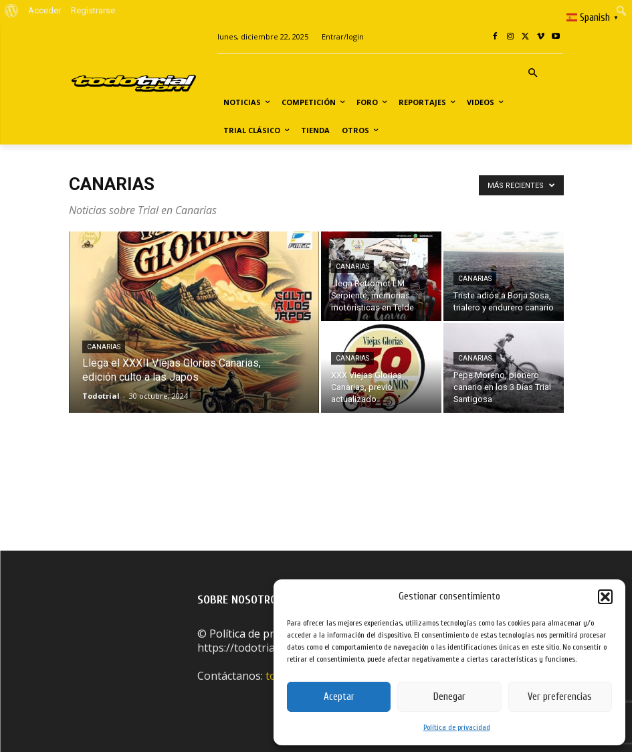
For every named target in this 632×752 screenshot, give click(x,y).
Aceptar (339, 696)
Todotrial (101, 396)
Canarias (103, 347)
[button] (605, 596)
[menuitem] (11, 10)
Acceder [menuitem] (44, 10)
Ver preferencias (560, 696)
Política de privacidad (456, 727)
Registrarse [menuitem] (93, 10)
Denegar (449, 696)
